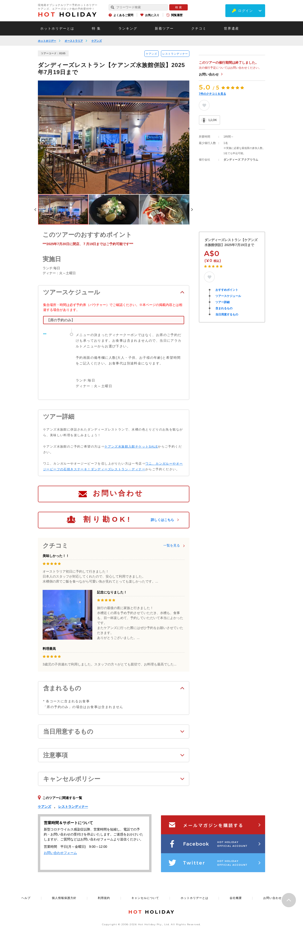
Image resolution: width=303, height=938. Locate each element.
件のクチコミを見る (212, 93)
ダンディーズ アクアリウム (240, 159)
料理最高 (49, 649)
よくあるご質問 (123, 15)
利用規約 (104, 898)
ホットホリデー (47, 40)
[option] (113, 137)
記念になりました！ (112, 592)
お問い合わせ (209, 74)
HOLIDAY (68, 14)
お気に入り (152, 15)
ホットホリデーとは (57, 28)
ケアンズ (96, 40)
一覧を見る (171, 545)
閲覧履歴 (177, 15)
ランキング (127, 28)
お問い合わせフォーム (60, 853)
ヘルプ (26, 898)
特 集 (96, 28)
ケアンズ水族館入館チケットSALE (131, 446)
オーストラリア (74, 40)
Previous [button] (35, 209)
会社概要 (236, 898)
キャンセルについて (145, 898)
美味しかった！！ (56, 556)
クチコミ (198, 28)
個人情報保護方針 (64, 898)
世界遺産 (231, 28)
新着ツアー (164, 28)
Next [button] (192, 209)
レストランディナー (175, 53)
